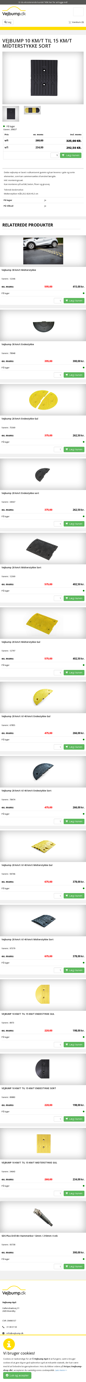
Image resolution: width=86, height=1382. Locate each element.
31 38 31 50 (9, 1327)
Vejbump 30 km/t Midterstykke (19, 269)
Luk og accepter (17, 1375)
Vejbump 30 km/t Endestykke (18, 344)
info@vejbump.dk (12, 1333)
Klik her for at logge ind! (56, 2)
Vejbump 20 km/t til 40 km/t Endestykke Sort (26, 790)
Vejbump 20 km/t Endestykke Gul (20, 418)
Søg (7, 22)
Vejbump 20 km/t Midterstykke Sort (21, 567)
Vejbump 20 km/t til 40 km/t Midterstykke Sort (28, 939)
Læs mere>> (61, 1370)
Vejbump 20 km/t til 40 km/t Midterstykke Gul (27, 865)
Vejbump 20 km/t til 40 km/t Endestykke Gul (26, 716)
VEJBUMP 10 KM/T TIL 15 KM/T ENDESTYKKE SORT (29, 1088)
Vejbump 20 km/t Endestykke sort (20, 493)
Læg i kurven (70, 155)
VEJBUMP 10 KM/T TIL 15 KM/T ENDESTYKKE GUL (28, 1013)
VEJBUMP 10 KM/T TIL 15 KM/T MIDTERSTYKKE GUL (29, 1162)
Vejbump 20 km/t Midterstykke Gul (21, 641)
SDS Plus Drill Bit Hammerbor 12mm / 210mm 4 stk (30, 1235)
